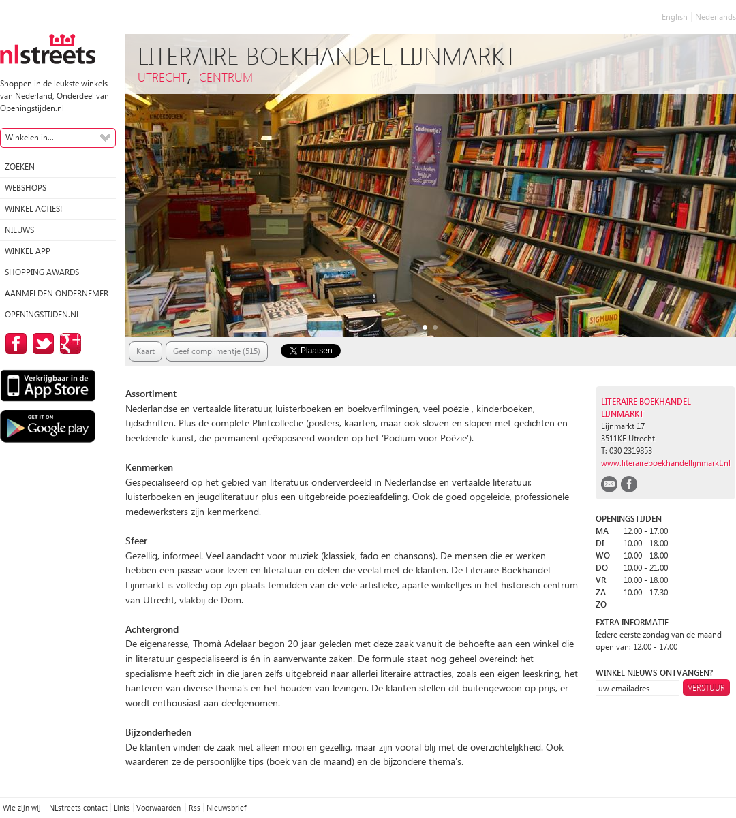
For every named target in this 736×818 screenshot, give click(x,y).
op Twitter (41, 343)
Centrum (226, 76)
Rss (194, 807)
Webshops (25, 188)
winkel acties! (33, 209)
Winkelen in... (29, 137)
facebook (629, 484)
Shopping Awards (42, 272)
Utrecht (162, 76)
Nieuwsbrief (226, 807)
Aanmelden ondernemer (56, 293)
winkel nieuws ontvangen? (654, 672)
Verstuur (706, 687)
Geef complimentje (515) (216, 351)
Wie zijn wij (23, 807)
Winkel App (27, 251)
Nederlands (715, 17)
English (675, 17)
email (609, 484)
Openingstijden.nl (42, 314)
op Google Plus (68, 343)
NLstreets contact (78, 807)
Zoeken (20, 166)
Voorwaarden (159, 807)
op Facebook (13, 343)
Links (122, 807)
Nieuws (19, 230)
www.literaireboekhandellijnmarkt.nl (666, 463)
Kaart (145, 351)
